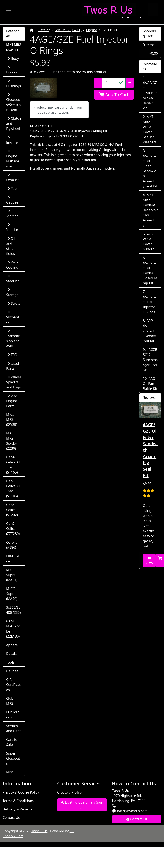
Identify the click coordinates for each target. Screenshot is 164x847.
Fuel (12, 188)
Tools (10, 662)
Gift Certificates (13, 684)
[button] (43, 88)
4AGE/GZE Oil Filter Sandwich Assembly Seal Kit (150, 171)
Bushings (13, 83)
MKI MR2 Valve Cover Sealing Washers (149, 129)
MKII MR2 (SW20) (11, 419)
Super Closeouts (13, 758)
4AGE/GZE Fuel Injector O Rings (150, 304)
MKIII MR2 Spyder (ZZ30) (11, 441)
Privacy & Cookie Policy (21, 792)
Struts (14, 303)
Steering (12, 278)
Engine (91, 30)
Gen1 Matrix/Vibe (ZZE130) (13, 629)
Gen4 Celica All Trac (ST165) (13, 465)
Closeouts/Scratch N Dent (13, 102)
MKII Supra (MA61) (11, 574)
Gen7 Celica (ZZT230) (13, 528)
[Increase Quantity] (129, 83)
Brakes (11, 70)
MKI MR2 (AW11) (68, 30)
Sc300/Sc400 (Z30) (13, 610)
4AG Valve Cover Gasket (148, 241)
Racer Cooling (13, 265)
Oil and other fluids (10, 246)
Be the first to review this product (79, 71)
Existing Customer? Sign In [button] (82, 805)
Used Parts (12, 366)
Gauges (12, 200)
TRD (12, 354)
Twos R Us (39, 831)
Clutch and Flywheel (13, 123)
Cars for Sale (12, 742)
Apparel (12, 645)
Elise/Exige (12, 558)
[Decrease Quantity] (98, 83)
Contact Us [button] (136, 819)
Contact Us (11, 817)
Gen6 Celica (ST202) (12, 509)
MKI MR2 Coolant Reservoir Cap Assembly (150, 210)
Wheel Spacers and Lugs (13, 382)
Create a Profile (69, 792)
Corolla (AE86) (11, 545)
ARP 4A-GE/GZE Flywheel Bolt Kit (150, 330)
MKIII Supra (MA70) (11, 593)
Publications (13, 714)
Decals (11, 653)
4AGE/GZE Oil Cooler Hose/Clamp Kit (150, 273)
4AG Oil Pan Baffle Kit (150, 383)
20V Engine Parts (11, 401)
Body (13, 58)
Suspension (13, 317)
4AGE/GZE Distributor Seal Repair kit (150, 95)
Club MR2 (9, 701)
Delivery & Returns (17, 809)
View (149, 560)
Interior (12, 227)
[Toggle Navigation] (8, 12)
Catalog (44, 30)
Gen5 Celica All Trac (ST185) (13, 488)
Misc (9, 772)
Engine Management (12, 158)
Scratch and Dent (13, 728)
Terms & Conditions (18, 800)
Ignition (12, 213)
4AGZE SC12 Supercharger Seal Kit (150, 359)
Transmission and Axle (13, 338)
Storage (12, 292)
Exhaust (12, 177)
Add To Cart (113, 94)
